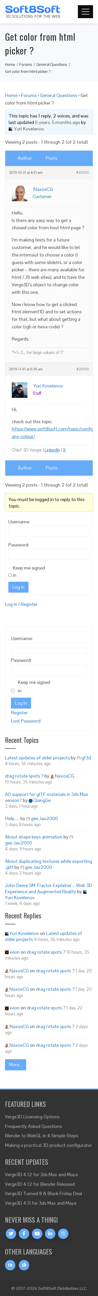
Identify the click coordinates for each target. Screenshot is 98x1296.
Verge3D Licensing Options (32, 1117)
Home (11, 95)
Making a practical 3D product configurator (48, 1145)
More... (15, 1065)
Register (29, 604)
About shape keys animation (33, 837)
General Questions (58, 95)
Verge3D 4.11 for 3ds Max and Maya (40, 1203)
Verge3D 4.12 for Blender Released (40, 1184)
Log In (18, 587)
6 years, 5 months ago (57, 122)
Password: (18, 545)
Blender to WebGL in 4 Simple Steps (41, 1136)
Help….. (12, 818)
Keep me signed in (29, 571)
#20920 (82, 173)
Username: (19, 522)
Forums (29, 95)
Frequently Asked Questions (33, 1126)
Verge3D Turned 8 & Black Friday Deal (43, 1193)
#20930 (83, 369)
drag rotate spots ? (24, 776)
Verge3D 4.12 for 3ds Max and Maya (41, 1174)
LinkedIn (52, 450)
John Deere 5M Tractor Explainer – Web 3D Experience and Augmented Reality (48, 888)
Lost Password (26, 721)
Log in (11, 604)
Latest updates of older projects (37, 758)
